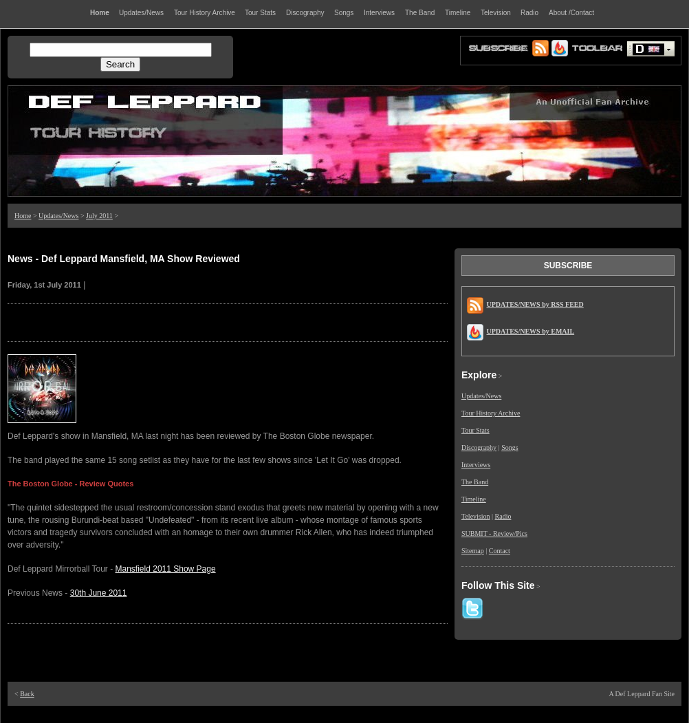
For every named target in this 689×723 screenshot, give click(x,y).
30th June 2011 (98, 593)
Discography (478, 447)
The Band (474, 482)
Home (22, 215)
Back (27, 694)
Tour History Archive (490, 413)
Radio (503, 516)
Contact (499, 550)
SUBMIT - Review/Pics (494, 533)
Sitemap (472, 550)
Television (475, 516)
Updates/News (58, 215)
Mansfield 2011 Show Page (166, 569)
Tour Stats (475, 430)
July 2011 (99, 215)
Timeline (473, 499)
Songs (509, 447)
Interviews (475, 464)
